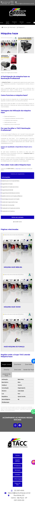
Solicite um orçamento (17, 174)
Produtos (14, 22)
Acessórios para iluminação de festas (10, 180)
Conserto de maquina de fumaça (9, 202)
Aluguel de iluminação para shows (9, 187)
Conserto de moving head (7, 205)
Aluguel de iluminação (7, 183)
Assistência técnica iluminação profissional (11, 196)
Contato (28, 22)
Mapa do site (17, 484)
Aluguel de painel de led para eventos (10, 193)
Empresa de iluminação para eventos (10, 208)
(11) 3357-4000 (12, 3)
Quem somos (7, 22)
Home (17, 455)
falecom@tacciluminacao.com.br (24, 3)
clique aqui (18, 168)
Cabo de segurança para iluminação (10, 199)
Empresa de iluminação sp (8, 211)
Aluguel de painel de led (7, 190)
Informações (6, 177)
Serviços (22, 22)
